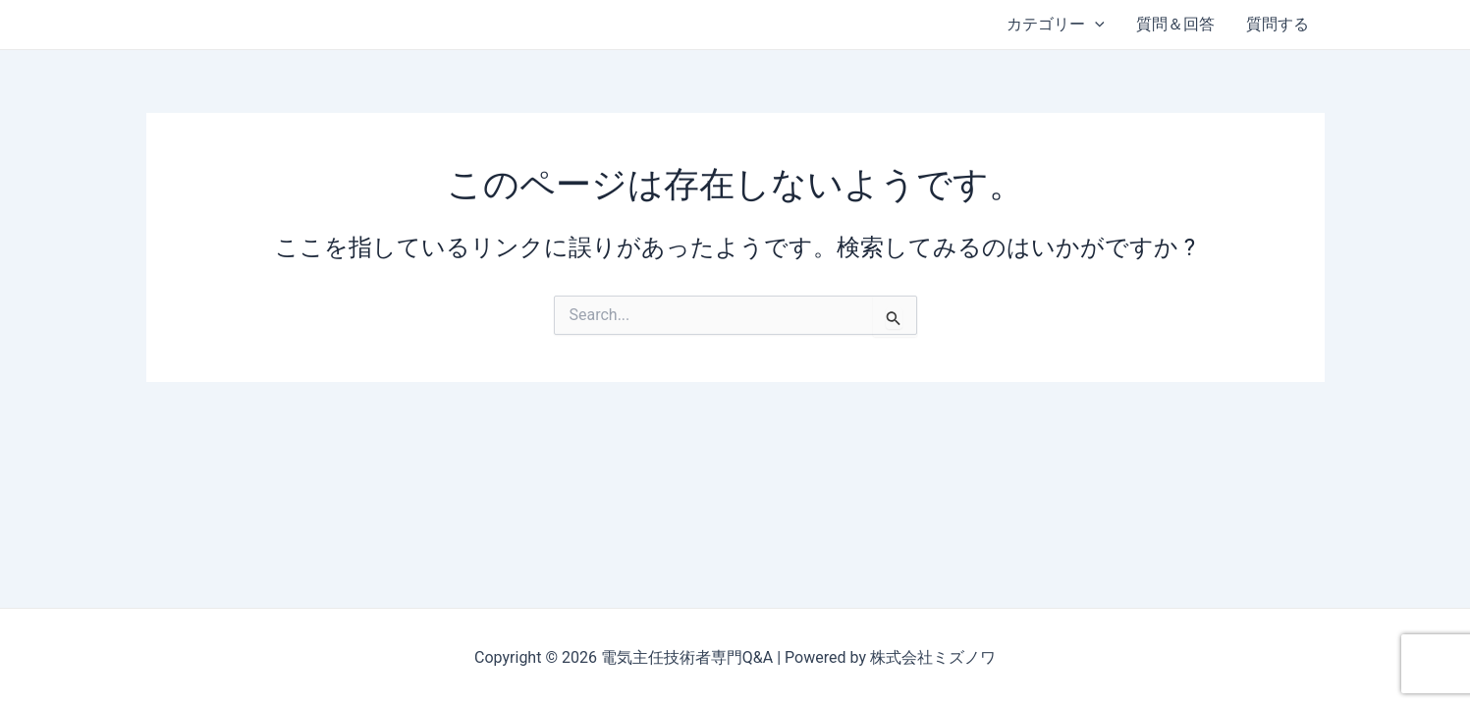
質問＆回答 (1175, 24)
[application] (1095, 24)
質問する (1277, 24)
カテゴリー (1056, 24)
